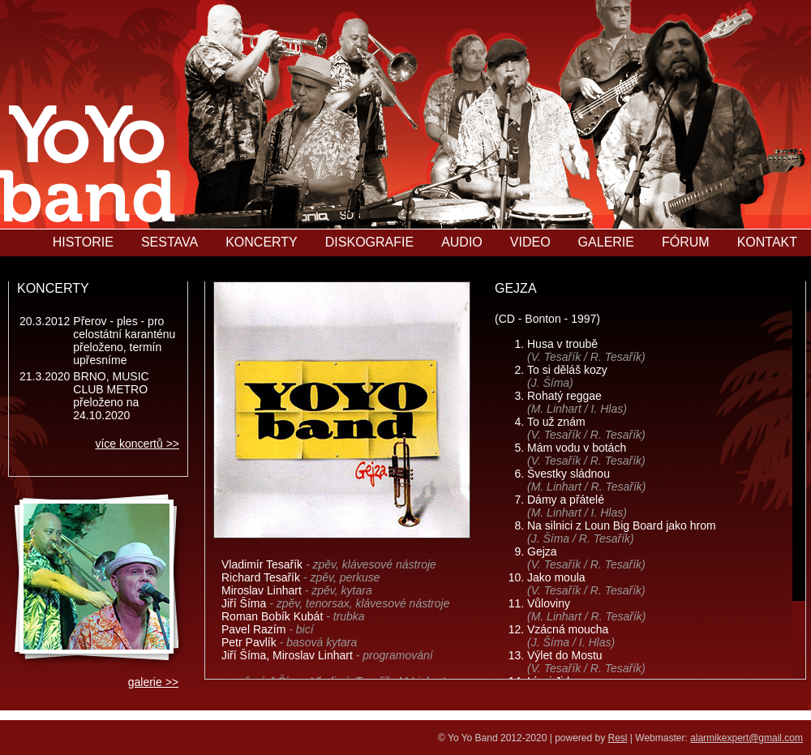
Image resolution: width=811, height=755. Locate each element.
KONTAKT (767, 242)
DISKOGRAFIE (369, 242)
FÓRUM (686, 242)
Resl (618, 738)
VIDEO (530, 242)
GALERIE (606, 242)
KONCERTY (261, 242)
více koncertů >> (137, 443)
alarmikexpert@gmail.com (746, 738)
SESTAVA (169, 242)
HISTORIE (83, 242)
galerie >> (153, 682)
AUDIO (462, 242)
